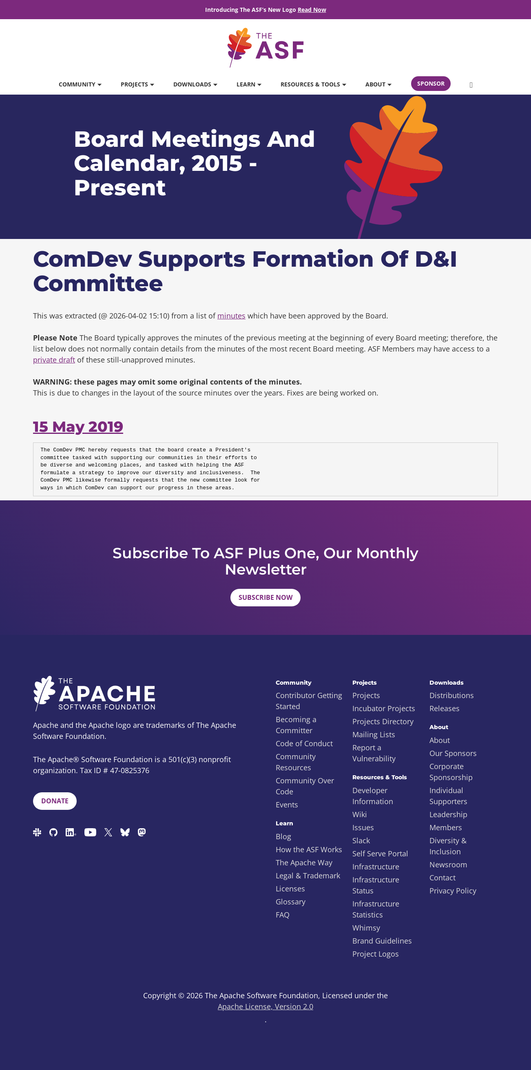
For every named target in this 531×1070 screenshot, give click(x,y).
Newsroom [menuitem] (448, 864)
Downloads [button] (195, 84)
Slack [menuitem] (361, 840)
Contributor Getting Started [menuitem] (309, 700)
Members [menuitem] (445, 827)
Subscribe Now (265, 597)
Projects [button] (137, 84)
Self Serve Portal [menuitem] (380, 853)
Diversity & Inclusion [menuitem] (448, 846)
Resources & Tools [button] (313, 84)
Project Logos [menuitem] (375, 954)
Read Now (312, 9)
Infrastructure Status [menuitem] (375, 885)
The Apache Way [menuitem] (304, 862)
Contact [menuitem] (442, 877)
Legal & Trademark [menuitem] (308, 875)
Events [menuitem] (287, 804)
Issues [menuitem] (363, 827)
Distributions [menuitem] (451, 695)
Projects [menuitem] (366, 695)
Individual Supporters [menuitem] (448, 795)
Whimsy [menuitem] (366, 928)
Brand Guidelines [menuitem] (382, 941)
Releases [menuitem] (444, 708)
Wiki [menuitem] (359, 814)
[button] (471, 84)
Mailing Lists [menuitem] (373, 734)
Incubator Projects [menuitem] (383, 708)
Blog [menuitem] (283, 836)
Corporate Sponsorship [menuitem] (451, 771)
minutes (231, 316)
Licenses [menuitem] (290, 888)
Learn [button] (249, 84)
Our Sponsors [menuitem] (453, 753)
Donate (55, 800)
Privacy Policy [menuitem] (452, 890)
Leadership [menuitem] (448, 814)
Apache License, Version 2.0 (265, 1006)
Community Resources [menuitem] (296, 762)
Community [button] (80, 84)
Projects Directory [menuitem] (383, 721)
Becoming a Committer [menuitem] (296, 724)
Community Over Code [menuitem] (305, 786)
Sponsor (431, 83)
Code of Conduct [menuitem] (304, 743)
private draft (54, 360)
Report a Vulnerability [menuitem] (374, 753)
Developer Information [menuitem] (372, 795)
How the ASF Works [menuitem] (309, 849)
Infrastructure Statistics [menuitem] (375, 909)
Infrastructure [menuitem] (375, 866)
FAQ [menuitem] (283, 915)
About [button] (378, 84)
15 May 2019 (78, 427)
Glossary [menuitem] (290, 901)
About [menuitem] (439, 740)
